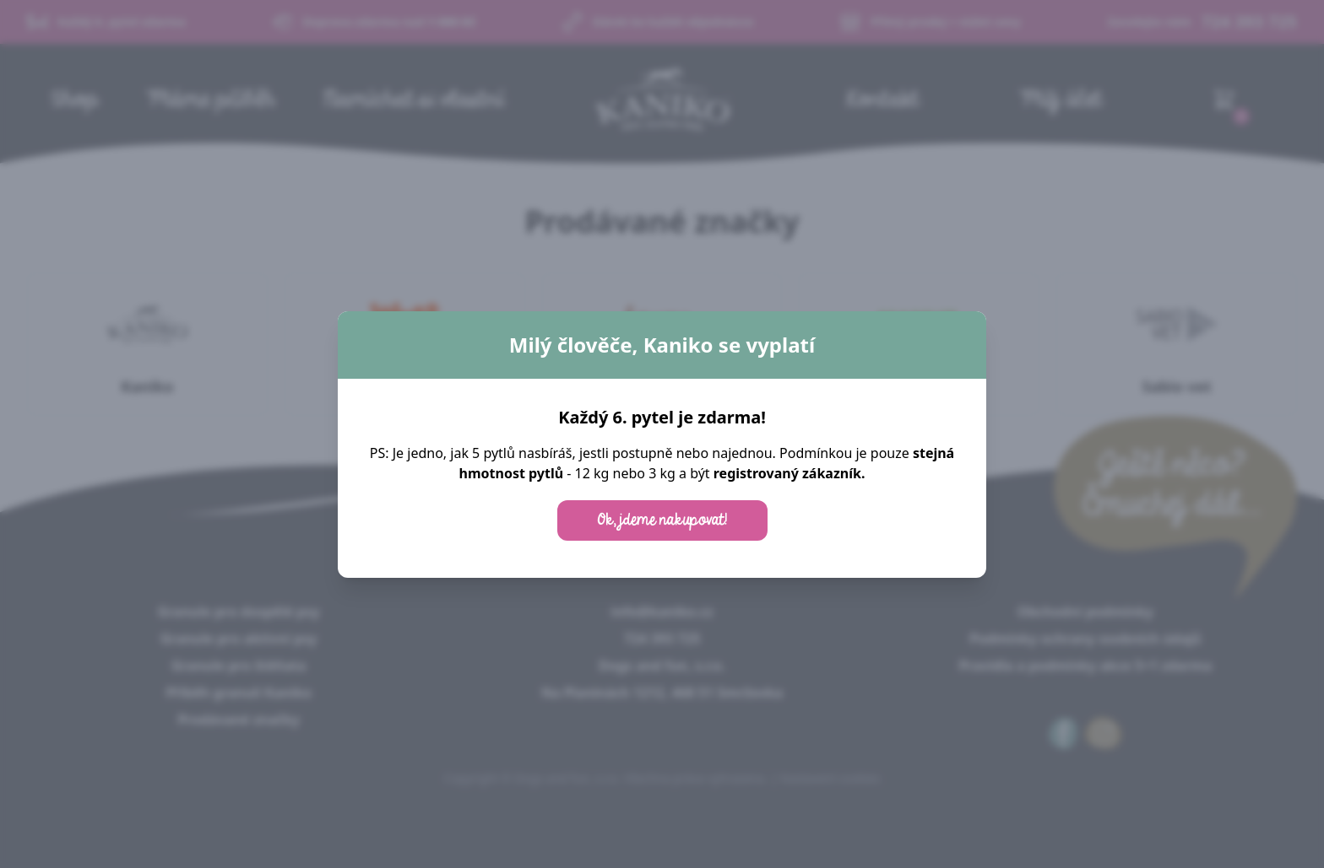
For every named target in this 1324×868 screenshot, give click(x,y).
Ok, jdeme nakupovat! (662, 520)
